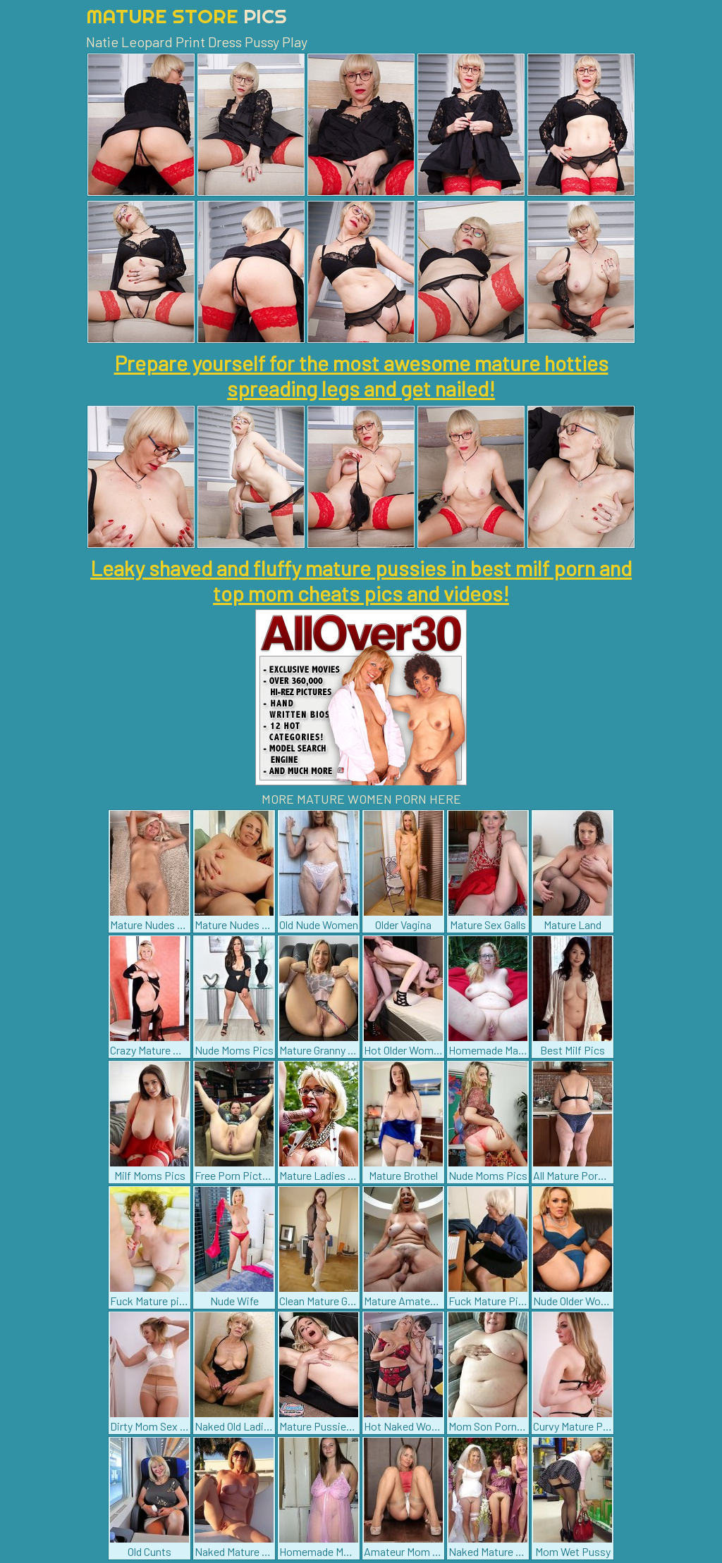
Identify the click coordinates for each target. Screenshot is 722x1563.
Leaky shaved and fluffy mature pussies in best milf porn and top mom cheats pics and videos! (361, 580)
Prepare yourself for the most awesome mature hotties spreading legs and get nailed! (361, 375)
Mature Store (186, 16)
